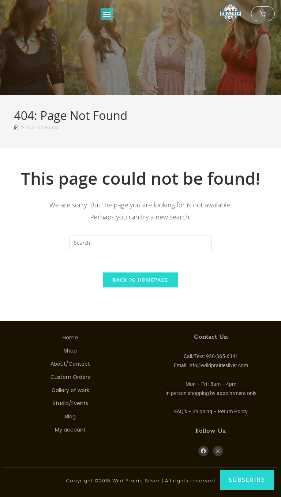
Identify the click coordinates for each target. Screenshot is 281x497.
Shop (70, 350)
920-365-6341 (222, 356)
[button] (107, 14)
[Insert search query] (140, 243)
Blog (70, 416)
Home (70, 337)
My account (70, 429)
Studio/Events (70, 403)
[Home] (16, 127)
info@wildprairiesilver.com (218, 365)
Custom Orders (70, 377)
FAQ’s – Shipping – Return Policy (211, 411)
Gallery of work (70, 390)
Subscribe (247, 480)
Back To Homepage (140, 279)
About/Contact (70, 364)
